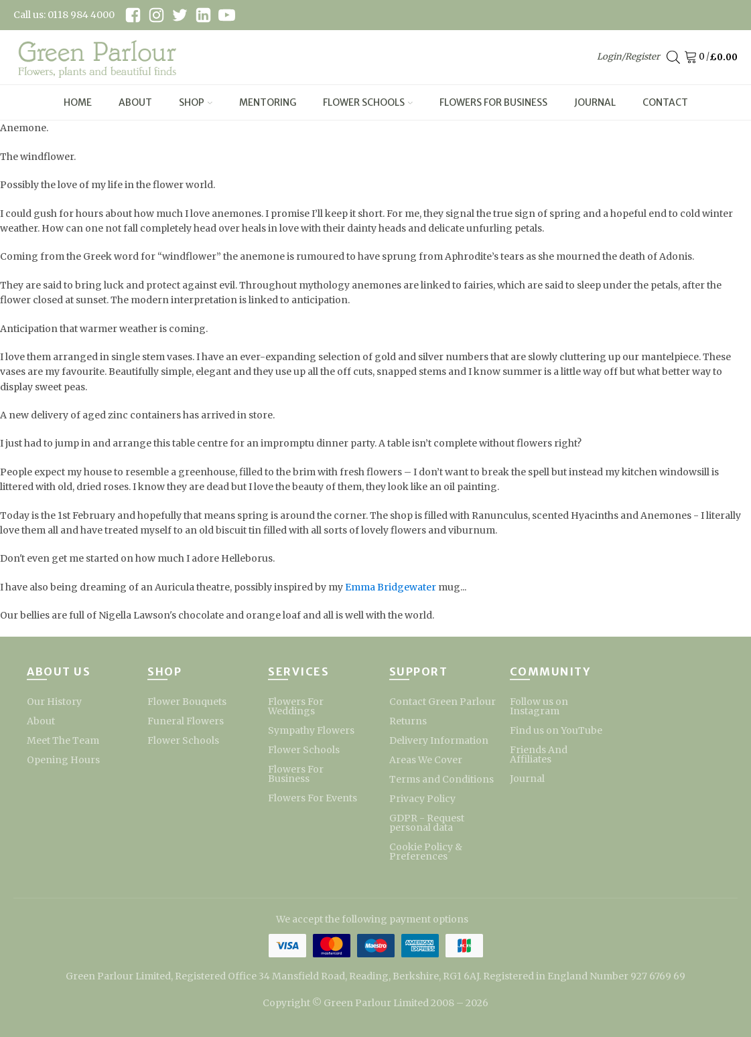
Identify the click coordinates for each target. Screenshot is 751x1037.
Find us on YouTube (556, 730)
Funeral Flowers (185, 721)
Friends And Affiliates (538, 754)
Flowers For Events (312, 798)
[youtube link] (226, 15)
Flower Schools (368, 102)
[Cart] (693, 57)
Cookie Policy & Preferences (425, 851)
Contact (665, 102)
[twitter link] (180, 15)
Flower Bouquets (186, 701)
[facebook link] (133, 15)
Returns (408, 721)
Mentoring (267, 102)
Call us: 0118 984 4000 (64, 15)
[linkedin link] (203, 15)
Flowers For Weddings (296, 706)
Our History (54, 701)
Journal (595, 102)
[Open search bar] (673, 57)
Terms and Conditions (441, 779)
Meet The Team (63, 740)
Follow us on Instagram (539, 706)
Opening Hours (63, 760)
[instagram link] (156, 15)
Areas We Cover (425, 760)
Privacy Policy (422, 798)
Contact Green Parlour (442, 701)
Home (78, 102)
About (135, 102)
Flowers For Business (493, 102)
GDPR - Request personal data (426, 822)
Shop (195, 102)
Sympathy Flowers (311, 730)
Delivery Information (438, 740)
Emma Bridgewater (390, 587)
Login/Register (628, 56)
